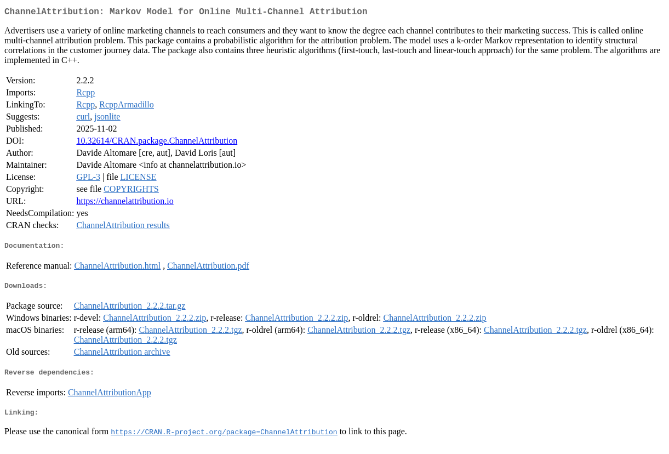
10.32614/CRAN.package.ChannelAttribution (156, 142)
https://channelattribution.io (124, 203)
